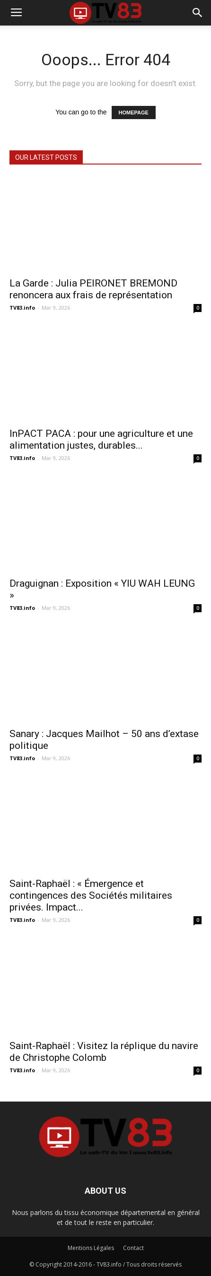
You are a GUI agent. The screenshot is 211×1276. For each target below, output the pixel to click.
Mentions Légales (91, 1248)
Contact (133, 1248)
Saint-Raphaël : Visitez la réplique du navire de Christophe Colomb (103, 1051)
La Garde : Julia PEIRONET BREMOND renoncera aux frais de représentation (93, 289)
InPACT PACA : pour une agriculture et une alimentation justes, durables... (101, 439)
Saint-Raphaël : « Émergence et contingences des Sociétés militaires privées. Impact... (90, 895)
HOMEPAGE (134, 112)
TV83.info (22, 307)
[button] (198, 13)
